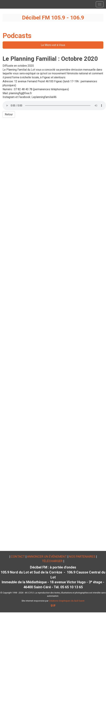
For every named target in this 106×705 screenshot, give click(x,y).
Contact (18, 556)
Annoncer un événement (47, 556)
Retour (9, 114)
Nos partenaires (82, 556)
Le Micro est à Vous (53, 45)
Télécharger (52, 561)
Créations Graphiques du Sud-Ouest (66, 600)
